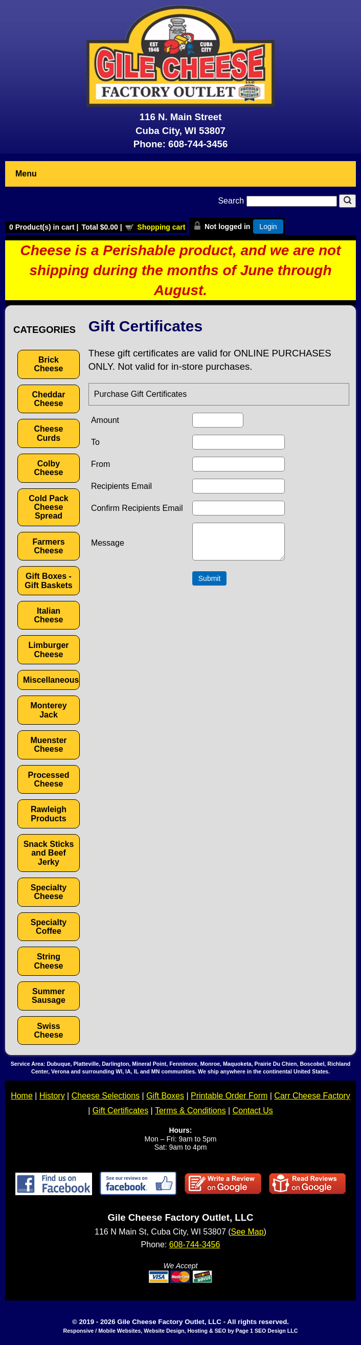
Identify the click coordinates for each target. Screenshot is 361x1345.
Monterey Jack (48, 710)
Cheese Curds (48, 433)
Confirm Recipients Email (137, 508)
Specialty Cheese (48, 892)
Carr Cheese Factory (312, 1095)
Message (107, 546)
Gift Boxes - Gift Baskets (48, 580)
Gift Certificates (120, 1110)
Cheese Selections (106, 1095)
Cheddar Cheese (48, 399)
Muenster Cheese (48, 744)
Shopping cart (161, 227)
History (52, 1095)
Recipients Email (121, 486)
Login (268, 226)
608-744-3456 (198, 144)
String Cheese (48, 961)
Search (278, 200)
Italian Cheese (48, 615)
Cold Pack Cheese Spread (48, 507)
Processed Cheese (49, 779)
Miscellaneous (51, 680)
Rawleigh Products (48, 813)
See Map (247, 1231)
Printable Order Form (229, 1095)
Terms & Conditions (190, 1110)
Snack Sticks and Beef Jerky (49, 853)
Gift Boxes (165, 1095)
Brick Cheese (48, 364)
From (100, 464)
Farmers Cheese (48, 546)
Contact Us (253, 1110)
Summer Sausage (48, 995)
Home (22, 1095)
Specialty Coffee (48, 926)
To (95, 442)
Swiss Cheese (48, 1030)
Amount (105, 420)
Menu (26, 173)
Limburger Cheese (48, 649)
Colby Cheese (48, 468)
